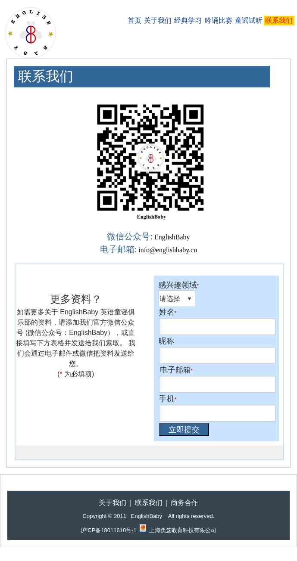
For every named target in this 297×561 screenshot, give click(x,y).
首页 (134, 20)
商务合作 (184, 502)
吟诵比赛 (218, 20)
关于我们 (158, 20)
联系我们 (279, 20)
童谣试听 (249, 20)
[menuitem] (134, 20)
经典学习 (188, 20)
